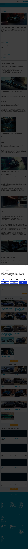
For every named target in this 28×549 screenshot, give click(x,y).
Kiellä (5, 282)
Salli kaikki (22, 282)
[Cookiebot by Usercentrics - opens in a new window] (24, 266)
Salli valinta (14, 282)
